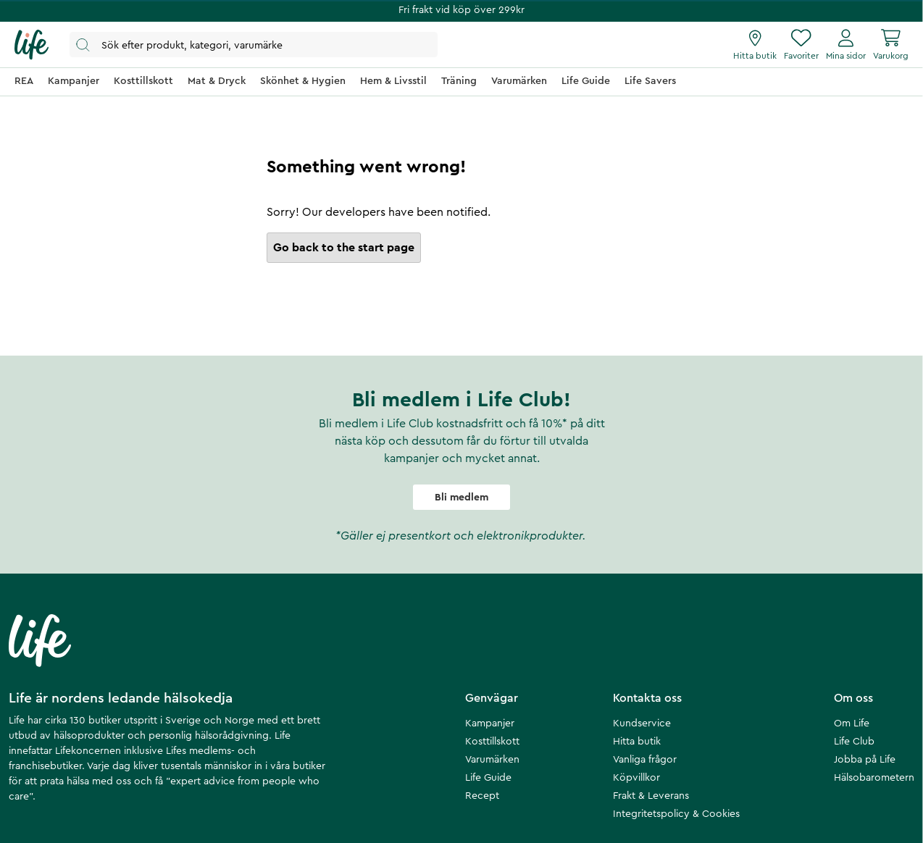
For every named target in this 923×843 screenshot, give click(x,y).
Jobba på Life (864, 760)
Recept (482, 796)
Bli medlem (461, 497)
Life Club (854, 742)
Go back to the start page (343, 247)
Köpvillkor (636, 778)
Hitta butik (637, 742)
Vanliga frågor (645, 760)
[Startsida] (31, 45)
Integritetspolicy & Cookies (676, 814)
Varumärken (492, 760)
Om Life (851, 723)
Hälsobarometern (874, 778)
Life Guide (488, 778)
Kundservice (642, 723)
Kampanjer (489, 723)
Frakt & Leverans (651, 796)
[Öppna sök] (253, 44)
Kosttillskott (492, 742)
